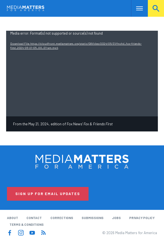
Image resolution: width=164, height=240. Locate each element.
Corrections (61, 218)
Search (156, 8)
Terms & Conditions (26, 224)
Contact (34, 218)
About (12, 218)
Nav (135, 8)
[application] (82, 73)
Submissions (93, 218)
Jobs (116, 218)
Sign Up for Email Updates (47, 193)
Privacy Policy (142, 218)
